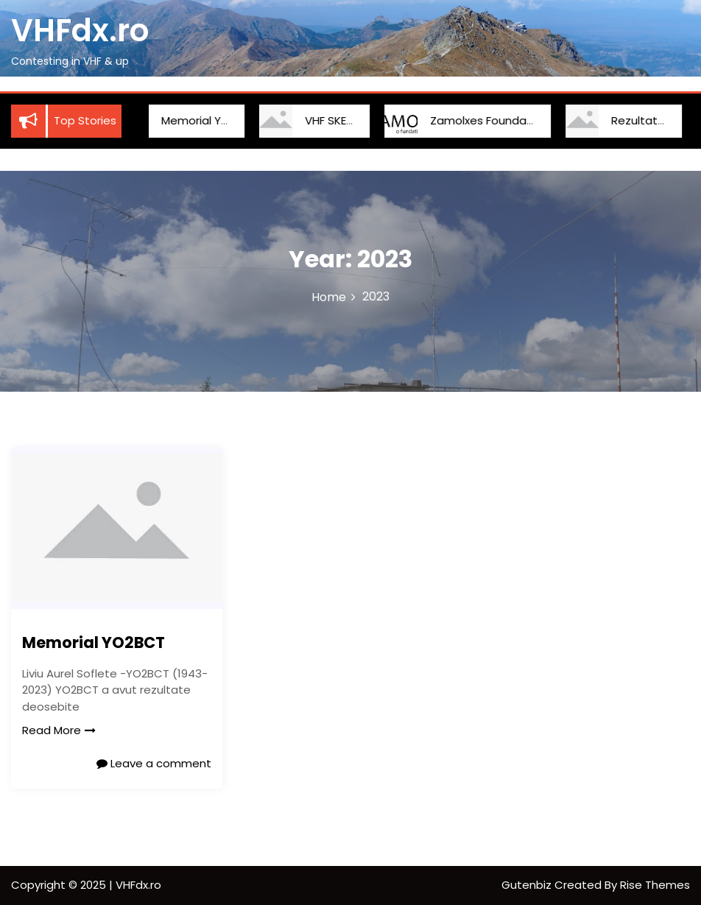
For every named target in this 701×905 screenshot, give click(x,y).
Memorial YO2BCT (193, 120)
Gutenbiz (527, 884)
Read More (59, 730)
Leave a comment (153, 763)
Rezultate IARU (635, 120)
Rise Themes (655, 884)
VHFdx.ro (80, 30)
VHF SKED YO (322, 120)
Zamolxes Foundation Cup (485, 120)
